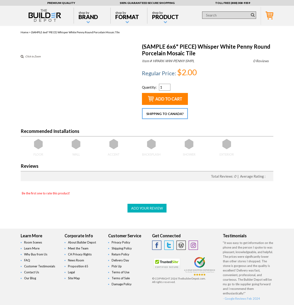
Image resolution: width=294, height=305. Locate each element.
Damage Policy (122, 284)
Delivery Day (120, 260)
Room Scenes (33, 242)
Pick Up (117, 266)
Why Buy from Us (35, 254)
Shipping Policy (122, 248)
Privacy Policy (121, 242)
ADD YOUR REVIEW (147, 208)
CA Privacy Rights (80, 254)
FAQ (27, 260)
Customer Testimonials (39, 266)
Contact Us (31, 272)
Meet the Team (78, 248)
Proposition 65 (78, 266)
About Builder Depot (82, 242)
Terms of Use (120, 272)
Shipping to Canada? (165, 114)
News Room (76, 260)
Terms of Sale (121, 278)
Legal (71, 272)
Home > (26, 32)
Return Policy (120, 254)
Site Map (74, 278)
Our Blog (30, 278)
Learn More (32, 248)
